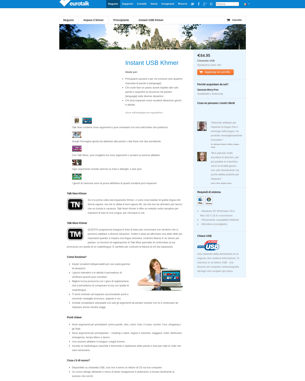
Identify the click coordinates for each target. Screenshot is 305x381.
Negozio (113, 3)
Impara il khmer (93, 20)
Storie (154, 3)
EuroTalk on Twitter (192, 4)
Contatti (141, 3)
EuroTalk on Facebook (198, 4)
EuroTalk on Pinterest (211, 4)
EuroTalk (74, 4)
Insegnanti (167, 3)
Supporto (127, 3)
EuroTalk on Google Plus (205, 4)
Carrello (237, 20)
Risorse (182, 3)
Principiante (121, 20)
